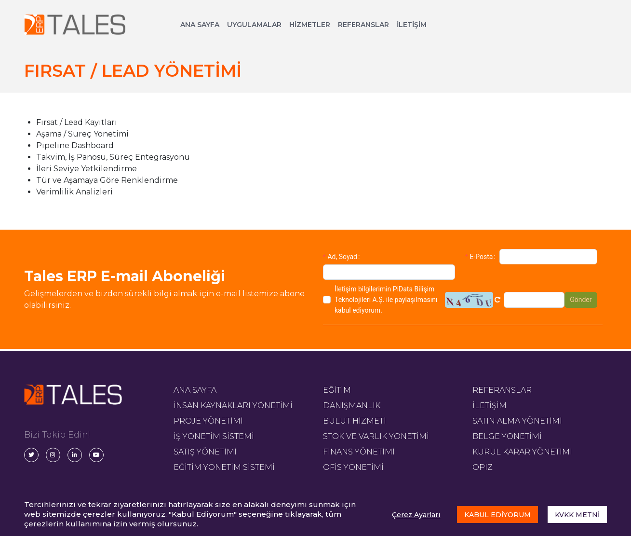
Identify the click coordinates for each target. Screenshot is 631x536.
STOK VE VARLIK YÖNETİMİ (376, 436)
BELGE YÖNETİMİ (507, 436)
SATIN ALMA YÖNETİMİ (517, 421)
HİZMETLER (309, 24)
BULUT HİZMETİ (354, 421)
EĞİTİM (337, 390)
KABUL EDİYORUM (497, 514)
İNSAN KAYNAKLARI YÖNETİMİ (233, 405)
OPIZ (482, 467)
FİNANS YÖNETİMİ (359, 451)
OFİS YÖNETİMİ (353, 467)
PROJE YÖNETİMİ (208, 421)
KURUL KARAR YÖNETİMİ (522, 451)
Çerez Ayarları (416, 514)
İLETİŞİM (412, 24)
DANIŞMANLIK (351, 405)
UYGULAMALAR (254, 24)
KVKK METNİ (577, 514)
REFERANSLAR (363, 24)
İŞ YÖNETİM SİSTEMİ (214, 436)
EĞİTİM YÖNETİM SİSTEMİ (224, 467)
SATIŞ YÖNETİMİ (205, 451)
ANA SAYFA (199, 24)
